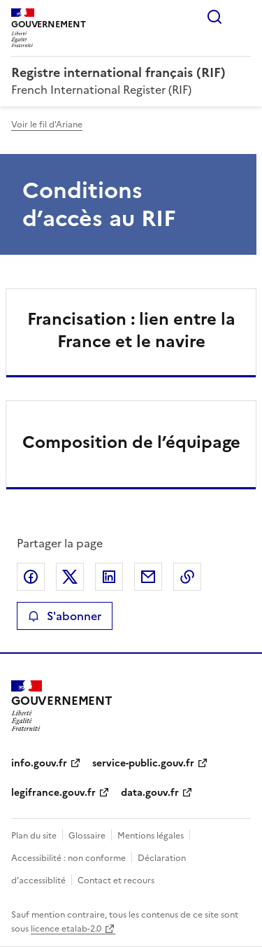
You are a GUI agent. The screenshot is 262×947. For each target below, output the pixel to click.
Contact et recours (116, 880)
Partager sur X (70, 577)
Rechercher (214, 17)
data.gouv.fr (150, 792)
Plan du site (34, 835)
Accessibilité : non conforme (68, 858)
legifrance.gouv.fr (53, 792)
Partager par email (148, 577)
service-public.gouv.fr (143, 763)
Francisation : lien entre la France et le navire (131, 330)
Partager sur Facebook (31, 577)
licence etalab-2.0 (66, 929)
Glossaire (86, 835)
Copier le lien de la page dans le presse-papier (187, 577)
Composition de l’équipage (131, 442)
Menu (242, 17)
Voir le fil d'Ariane (46, 124)
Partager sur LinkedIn (109, 577)
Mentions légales (150, 835)
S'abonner (64, 616)
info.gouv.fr (39, 763)
